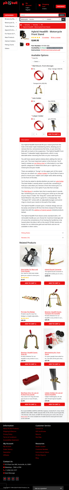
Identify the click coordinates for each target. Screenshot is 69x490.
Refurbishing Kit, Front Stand (52, 353)
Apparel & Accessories (11, 30)
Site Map (38, 437)
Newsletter (7, 452)
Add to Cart (54, 134)
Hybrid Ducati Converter (53, 269)
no (38, 124)
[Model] (53, 19)
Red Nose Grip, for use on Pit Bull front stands (30, 394)
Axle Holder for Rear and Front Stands (29, 270)
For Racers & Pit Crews (11, 34)
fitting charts (24, 416)
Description (25, 140)
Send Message (10, 473)
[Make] (36, 19)
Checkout (61, 6)
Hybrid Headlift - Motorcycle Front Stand (36, 27)
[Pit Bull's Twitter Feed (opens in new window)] (13, 479)
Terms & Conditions (9, 437)
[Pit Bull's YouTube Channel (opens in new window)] (4, 479)
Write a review (55, 37)
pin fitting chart (39, 163)
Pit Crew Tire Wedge (28, 312)
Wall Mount (28, 191)
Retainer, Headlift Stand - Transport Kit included (53, 313)
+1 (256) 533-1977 (11, 470)
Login (27, 7)
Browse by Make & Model (11, 19)
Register (28, 10)
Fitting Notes (25, 233)
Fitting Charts (9, 45)
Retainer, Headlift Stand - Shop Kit (29, 353)
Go (63, 19)
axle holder (59, 181)
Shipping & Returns (9, 431)
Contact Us (39, 428)
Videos (7, 48)
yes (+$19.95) (53, 124)
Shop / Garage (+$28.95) (55, 74)
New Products (9, 37)
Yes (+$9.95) (53, 106)
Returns (38, 434)
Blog (37, 458)
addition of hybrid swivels (42, 210)
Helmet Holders (10, 41)
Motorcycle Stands (11, 23)
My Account (7, 446)
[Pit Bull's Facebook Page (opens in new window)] (8, 479)
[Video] (27, 44)
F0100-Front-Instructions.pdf (50, 50)
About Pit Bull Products (11, 428)
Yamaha (27, 25)
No (38, 74)
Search (61, 15)
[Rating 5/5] (35, 37)
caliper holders (42, 173)
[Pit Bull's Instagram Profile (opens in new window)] (17, 479)
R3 (42, 25)
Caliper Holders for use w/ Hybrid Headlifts (54, 394)
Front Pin (35, 58)
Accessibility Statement (11, 440)
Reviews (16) (25, 238)
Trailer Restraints (10, 26)
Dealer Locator (40, 446)
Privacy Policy (7, 434)
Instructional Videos (42, 452)
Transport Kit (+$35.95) (40, 89)
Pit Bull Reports (41, 455)
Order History (7, 449)
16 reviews (45, 37)
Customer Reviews (42, 449)
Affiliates (6, 455)
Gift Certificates (41, 431)
